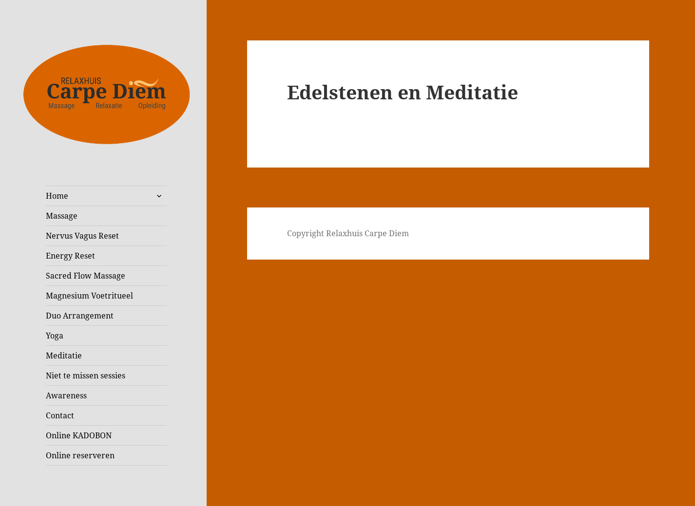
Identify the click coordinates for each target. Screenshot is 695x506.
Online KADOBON (79, 435)
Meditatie (64, 355)
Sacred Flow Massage (85, 275)
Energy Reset (70, 255)
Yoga (54, 335)
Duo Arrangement (80, 315)
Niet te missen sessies (85, 375)
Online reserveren (80, 455)
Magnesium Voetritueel (89, 295)
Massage (61, 215)
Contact (60, 415)
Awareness (66, 395)
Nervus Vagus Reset (82, 235)
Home (57, 195)
